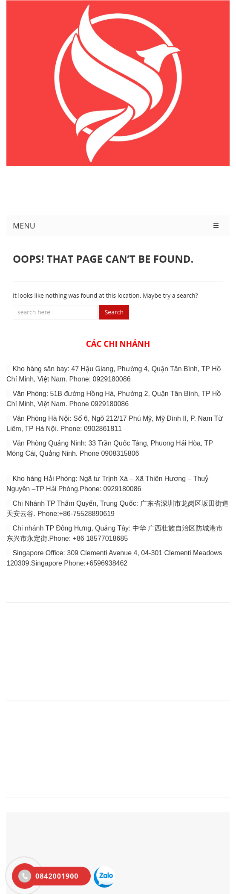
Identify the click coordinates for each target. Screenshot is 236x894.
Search (114, 312)
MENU (24, 225)
